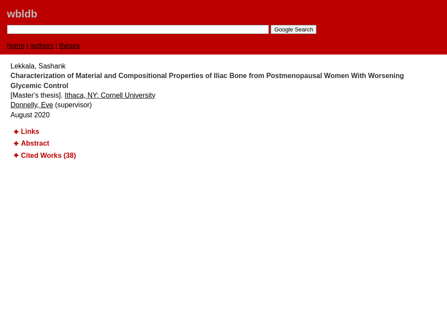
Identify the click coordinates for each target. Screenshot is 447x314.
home (15, 45)
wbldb (22, 14)
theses (69, 45)
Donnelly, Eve (31, 105)
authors (41, 45)
